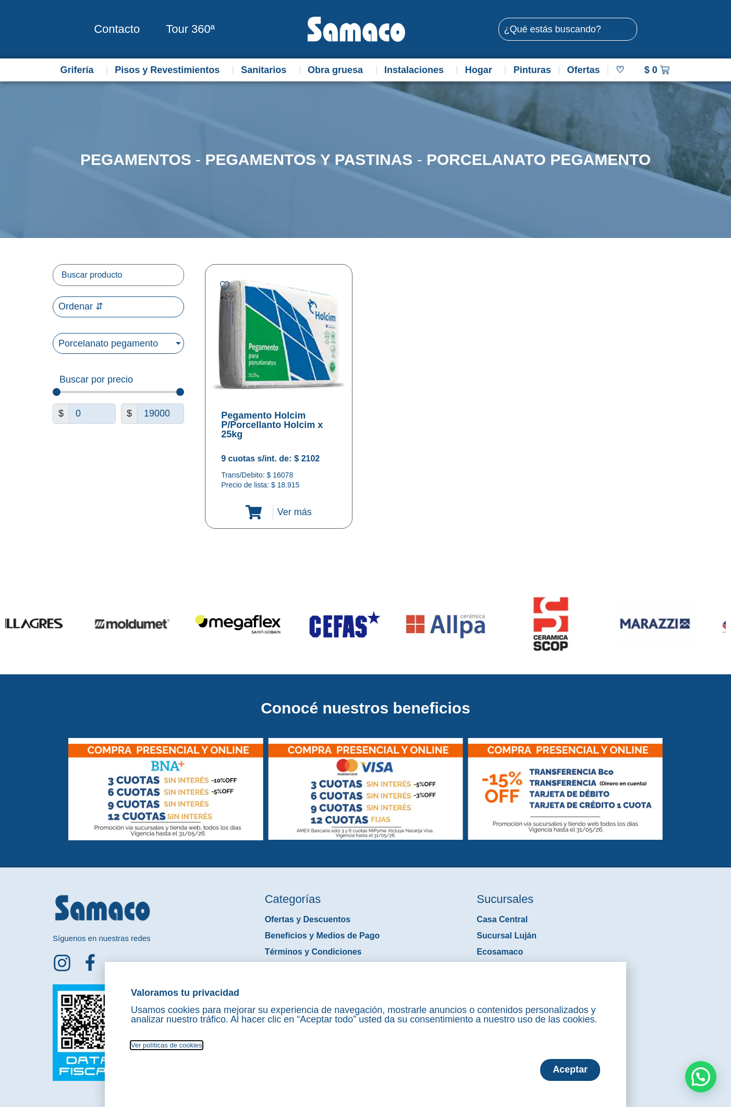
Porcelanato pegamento (539, 159)
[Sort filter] (118, 306)
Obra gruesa (338, 70)
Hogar (481, 70)
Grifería (79, 70)
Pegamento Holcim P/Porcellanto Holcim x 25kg (272, 424)
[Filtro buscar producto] (118, 275)
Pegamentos (135, 159)
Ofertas (583, 70)
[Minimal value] (118, 392)
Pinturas (532, 70)
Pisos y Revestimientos (170, 70)
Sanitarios (266, 70)
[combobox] (567, 29)
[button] (60, 781)
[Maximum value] (160, 413)
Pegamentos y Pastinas (308, 159)
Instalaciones (416, 70)
